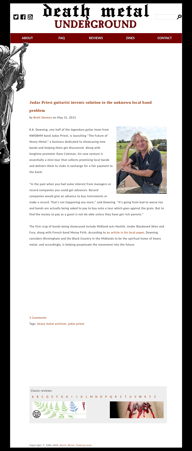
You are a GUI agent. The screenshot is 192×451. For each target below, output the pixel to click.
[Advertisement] (100, 71)
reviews (96, 38)
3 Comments (38, 318)
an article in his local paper (125, 232)
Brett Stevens (43, 117)
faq (62, 38)
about (27, 38)
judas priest (76, 324)
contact (164, 38)
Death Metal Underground (75, 445)
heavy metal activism (51, 324)
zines (130, 38)
